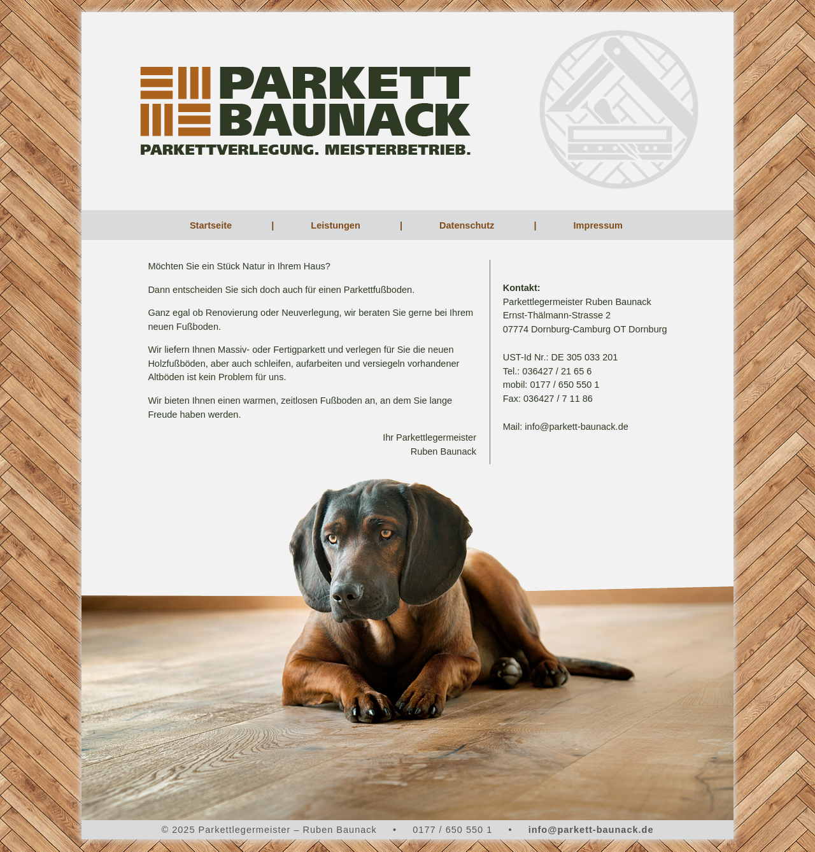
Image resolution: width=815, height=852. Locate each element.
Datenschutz (468, 225)
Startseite (212, 225)
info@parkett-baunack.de (591, 830)
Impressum (599, 225)
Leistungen (336, 225)
